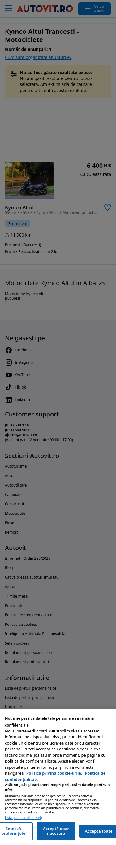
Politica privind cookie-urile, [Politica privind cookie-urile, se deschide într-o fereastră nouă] (54, 773)
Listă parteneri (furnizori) (23, 818)
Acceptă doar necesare (56, 831)
